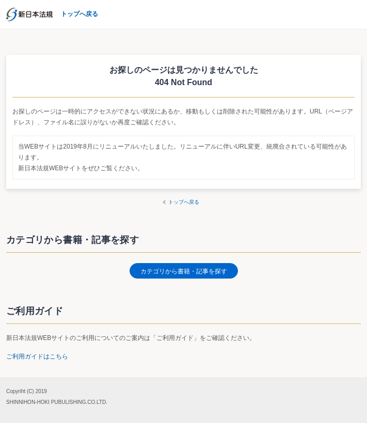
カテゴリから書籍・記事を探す (183, 271)
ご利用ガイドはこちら (37, 356)
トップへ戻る (183, 202)
